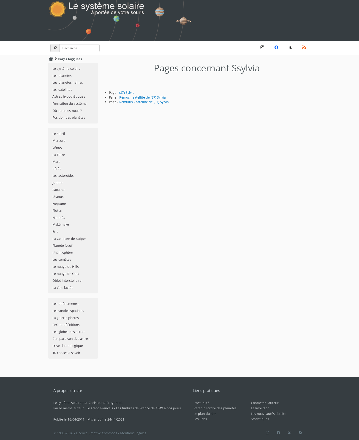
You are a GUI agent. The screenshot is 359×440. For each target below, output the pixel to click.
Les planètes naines (67, 82)
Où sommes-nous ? (67, 110)
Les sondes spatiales (68, 311)
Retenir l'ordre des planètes (215, 408)
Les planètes (62, 75)
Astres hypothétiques (68, 96)
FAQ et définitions (66, 324)
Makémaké (60, 224)
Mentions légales (133, 433)
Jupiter (57, 182)
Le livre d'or (260, 408)
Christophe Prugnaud (105, 402)
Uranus (58, 196)
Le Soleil (58, 133)
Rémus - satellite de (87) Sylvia (142, 97)
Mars (56, 161)
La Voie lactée (62, 287)
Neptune (59, 203)
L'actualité (201, 403)
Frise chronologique (67, 345)
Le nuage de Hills (65, 266)
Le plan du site (205, 413)
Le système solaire (66, 68)
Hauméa (58, 217)
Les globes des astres (68, 332)
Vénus (57, 147)
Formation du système (69, 103)
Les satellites (62, 89)
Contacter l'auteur (265, 403)
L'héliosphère (62, 252)
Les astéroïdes (63, 175)
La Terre (58, 155)
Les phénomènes (65, 303)
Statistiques (260, 419)
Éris (55, 231)
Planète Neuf (62, 245)
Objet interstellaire (67, 280)
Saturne (58, 190)
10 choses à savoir (66, 353)
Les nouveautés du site (268, 413)
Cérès (56, 168)
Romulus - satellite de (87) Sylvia (144, 102)
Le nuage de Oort (65, 273)
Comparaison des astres (71, 338)
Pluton (57, 210)
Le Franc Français (100, 408)
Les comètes (61, 259)
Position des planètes (68, 117)
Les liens (200, 419)
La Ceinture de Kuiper (69, 238)
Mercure (58, 140)
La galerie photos (65, 318)
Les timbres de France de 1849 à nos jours (148, 408)
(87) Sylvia (126, 92)
